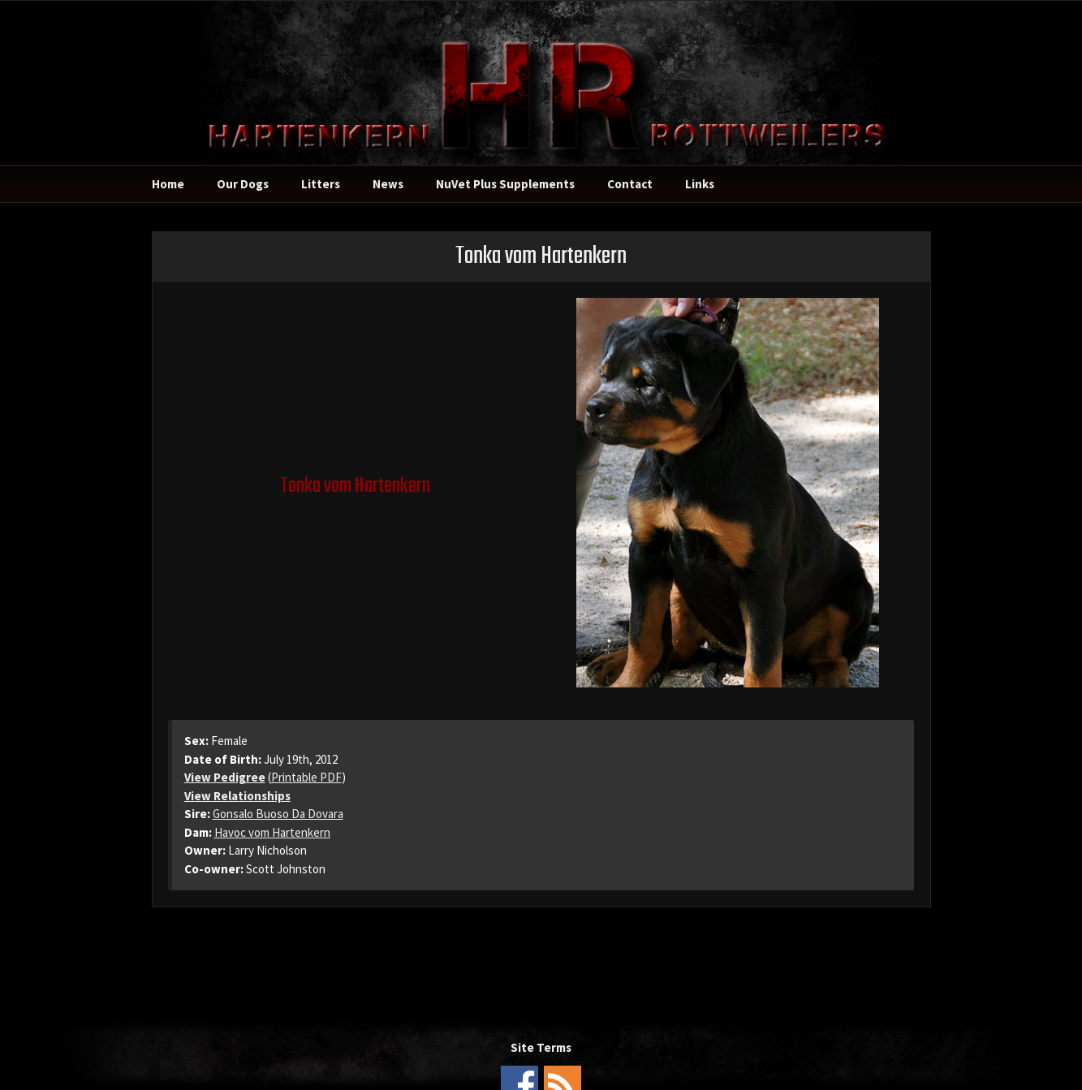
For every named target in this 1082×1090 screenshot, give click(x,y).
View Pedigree (224, 777)
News (388, 184)
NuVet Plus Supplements (505, 184)
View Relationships (237, 795)
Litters (320, 184)
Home (168, 184)
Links (699, 184)
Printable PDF (306, 777)
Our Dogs (243, 184)
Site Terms (541, 1047)
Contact (630, 184)
